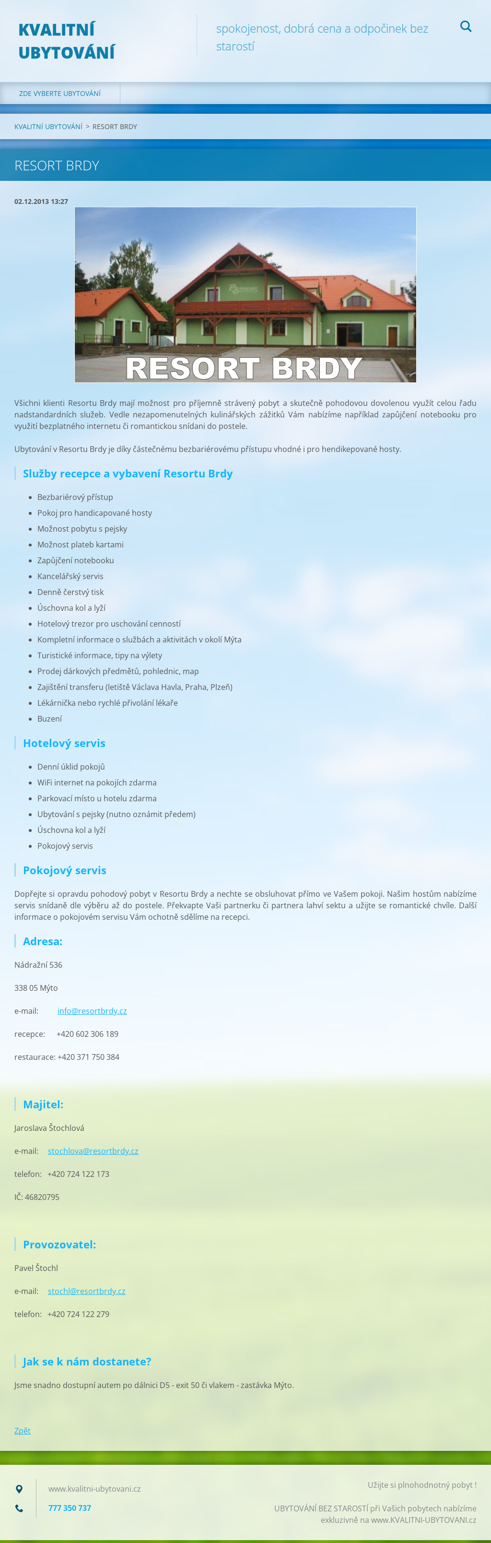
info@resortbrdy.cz (92, 1014)
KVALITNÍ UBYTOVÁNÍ (48, 128)
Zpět (22, 1433)
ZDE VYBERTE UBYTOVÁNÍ (60, 95)
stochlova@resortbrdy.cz (93, 1154)
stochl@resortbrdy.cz (87, 1294)
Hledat (466, 27)
